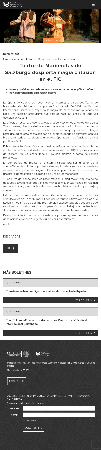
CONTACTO (16, 381)
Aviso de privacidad (29, 420)
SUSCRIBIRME (33, 427)
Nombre (14, 408)
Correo (15, 415)
